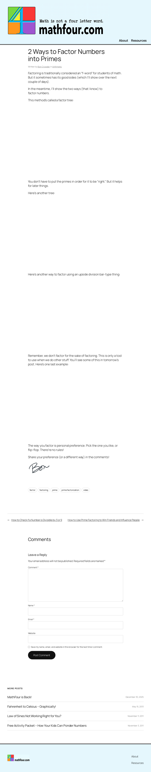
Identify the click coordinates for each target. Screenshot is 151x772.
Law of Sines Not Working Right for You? (34, 716)
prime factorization (70, 490)
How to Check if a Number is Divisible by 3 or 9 (36, 520)
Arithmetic (57, 66)
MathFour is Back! (19, 697)
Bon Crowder (44, 66)
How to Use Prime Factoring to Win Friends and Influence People (104, 520)
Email (31, 619)
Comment (33, 567)
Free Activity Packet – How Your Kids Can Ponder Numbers (47, 725)
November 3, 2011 (136, 725)
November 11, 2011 (136, 716)
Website (31, 633)
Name (31, 605)
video (85, 490)
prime (55, 490)
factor (32, 490)
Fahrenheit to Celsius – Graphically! (31, 706)
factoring (44, 490)
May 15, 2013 (138, 706)
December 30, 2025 (135, 697)
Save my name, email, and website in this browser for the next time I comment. (66, 646)
